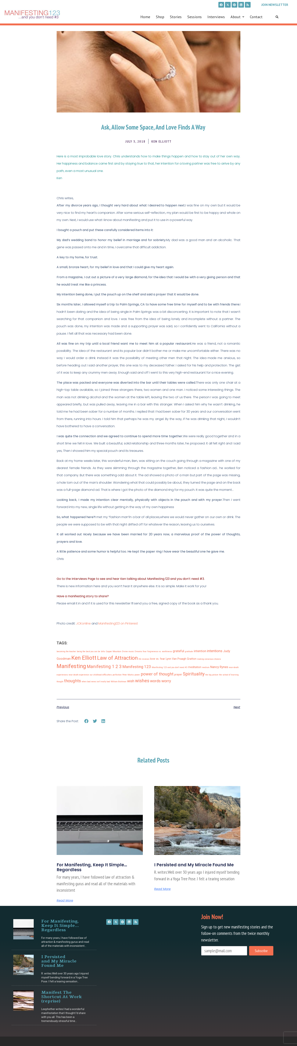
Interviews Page (83, 579)
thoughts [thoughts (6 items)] (72, 680)
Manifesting (107, 623)
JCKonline (83, 623)
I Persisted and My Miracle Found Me (194, 865)
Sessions (194, 16)
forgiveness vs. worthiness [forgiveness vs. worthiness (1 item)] (159, 651)
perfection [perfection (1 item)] (117, 675)
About (237, 16)
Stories (176, 16)
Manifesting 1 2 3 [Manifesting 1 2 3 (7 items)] (104, 666)
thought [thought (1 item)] (60, 681)
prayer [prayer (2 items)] (178, 674)
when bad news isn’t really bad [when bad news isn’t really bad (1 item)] (96, 681)
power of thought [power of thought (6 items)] (157, 674)
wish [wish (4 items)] (130, 681)
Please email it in (69, 603)
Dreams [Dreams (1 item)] (138, 651)
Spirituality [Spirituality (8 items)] (194, 674)
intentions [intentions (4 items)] (214, 651)
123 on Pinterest (127, 623)
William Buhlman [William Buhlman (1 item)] (118, 681)
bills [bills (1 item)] (103, 651)
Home (145, 16)
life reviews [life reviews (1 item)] (143, 659)
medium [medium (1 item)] (205, 667)
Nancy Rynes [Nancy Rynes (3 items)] (219, 667)
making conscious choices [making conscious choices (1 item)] (209, 659)
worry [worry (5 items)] (166, 681)
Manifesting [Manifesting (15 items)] (71, 666)
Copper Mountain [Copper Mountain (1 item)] (113, 651)
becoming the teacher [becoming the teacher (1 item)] (66, 651)
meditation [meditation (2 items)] (194, 667)
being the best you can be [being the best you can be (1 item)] (88, 651)
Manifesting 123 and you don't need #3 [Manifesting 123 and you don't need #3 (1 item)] (169, 667)
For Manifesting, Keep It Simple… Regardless (92, 867)
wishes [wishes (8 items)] (142, 680)
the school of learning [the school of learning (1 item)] (229, 675)
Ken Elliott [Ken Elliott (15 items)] (83, 658)
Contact (256, 16)
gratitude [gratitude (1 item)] (189, 651)
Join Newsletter (274, 5)
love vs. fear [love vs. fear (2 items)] (157, 658)
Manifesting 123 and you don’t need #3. (176, 579)
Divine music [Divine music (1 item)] (128, 651)
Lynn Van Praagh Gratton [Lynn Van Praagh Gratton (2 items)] (181, 658)
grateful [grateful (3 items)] (178, 651)
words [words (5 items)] (155, 681)
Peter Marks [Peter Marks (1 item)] (128, 675)
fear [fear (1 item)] (145, 651)
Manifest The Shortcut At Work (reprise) (61, 996)
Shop (160, 16)
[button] (237, 17)
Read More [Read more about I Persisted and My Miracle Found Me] (162, 889)
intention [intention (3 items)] (200, 651)
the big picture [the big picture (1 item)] (211, 675)
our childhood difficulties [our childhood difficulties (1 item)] (101, 675)
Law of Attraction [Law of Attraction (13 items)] (117, 658)
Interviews (216, 16)
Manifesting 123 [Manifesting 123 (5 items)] (136, 666)
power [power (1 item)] (137, 675)
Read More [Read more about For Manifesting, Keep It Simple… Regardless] (65, 900)
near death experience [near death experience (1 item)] (79, 675)
